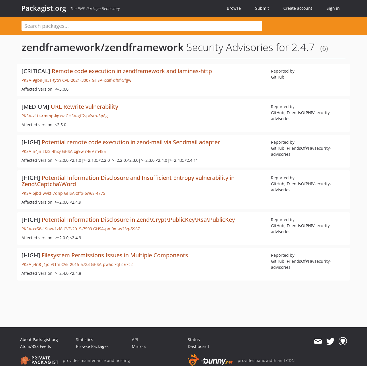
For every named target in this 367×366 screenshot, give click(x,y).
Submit (262, 8)
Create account (297, 8)
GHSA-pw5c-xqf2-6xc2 (112, 264)
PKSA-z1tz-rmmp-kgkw (43, 115)
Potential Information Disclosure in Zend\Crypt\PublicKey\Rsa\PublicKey (138, 219)
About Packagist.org (39, 339)
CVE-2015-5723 (75, 264)
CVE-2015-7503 (78, 228)
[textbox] (142, 26)
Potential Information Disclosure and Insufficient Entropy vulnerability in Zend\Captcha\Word (128, 181)
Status (194, 339)
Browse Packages (92, 346)
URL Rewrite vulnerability (84, 106)
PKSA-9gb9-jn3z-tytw (41, 80)
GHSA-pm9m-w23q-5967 (116, 228)
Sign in (333, 8)
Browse (234, 8)
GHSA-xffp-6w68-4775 (84, 193)
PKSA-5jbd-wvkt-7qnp (42, 193)
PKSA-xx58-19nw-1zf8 (42, 228)
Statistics (84, 339)
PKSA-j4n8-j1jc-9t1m (41, 264)
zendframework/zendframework (103, 47)
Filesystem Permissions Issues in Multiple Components (115, 255)
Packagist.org (43, 8)
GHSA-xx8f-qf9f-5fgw (111, 80)
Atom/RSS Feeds (35, 346)
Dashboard (198, 346)
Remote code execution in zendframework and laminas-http (132, 71)
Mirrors (139, 346)
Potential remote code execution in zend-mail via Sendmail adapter (131, 142)
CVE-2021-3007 (76, 80)
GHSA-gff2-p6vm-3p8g (87, 115)
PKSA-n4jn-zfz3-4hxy (41, 151)
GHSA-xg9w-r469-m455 (84, 151)
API (135, 339)
